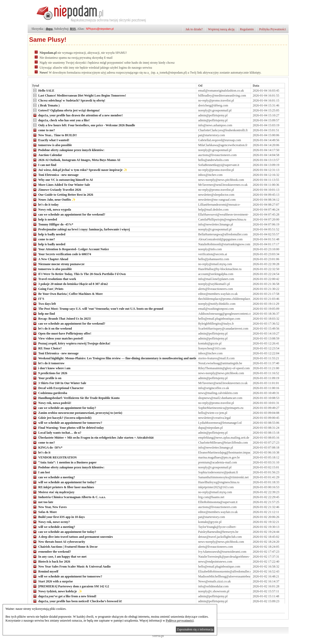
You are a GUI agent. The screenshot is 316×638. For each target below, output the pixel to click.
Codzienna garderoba (49, 393)
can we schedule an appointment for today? (64, 408)
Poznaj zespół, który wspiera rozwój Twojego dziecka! (71, 343)
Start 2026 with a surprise (52, 581)
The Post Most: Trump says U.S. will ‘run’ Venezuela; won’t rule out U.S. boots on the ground (97, 308)
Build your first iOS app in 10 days (58, 517)
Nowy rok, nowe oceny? (51, 522)
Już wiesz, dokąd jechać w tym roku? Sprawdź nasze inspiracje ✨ (79, 170)
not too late (42, 502)
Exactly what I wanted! (50, 140)
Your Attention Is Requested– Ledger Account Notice (70, 249)
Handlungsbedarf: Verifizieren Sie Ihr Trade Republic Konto (76, 398)
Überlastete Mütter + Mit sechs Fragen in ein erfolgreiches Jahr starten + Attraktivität (93, 437)
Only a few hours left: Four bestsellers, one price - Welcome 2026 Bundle (83, 125)
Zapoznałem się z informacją (195, 629)
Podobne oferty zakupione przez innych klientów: (68, 150)
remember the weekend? (51, 551)
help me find (43, 313)
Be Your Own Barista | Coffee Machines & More (67, 293)
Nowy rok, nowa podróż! (51, 403)
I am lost (41, 472)
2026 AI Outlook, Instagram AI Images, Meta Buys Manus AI (76, 160)
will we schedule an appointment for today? (64, 482)
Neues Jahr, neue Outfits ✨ (54, 199)
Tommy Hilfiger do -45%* (52, 224)
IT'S (38, 298)
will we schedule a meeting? (53, 526)
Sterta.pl (158, 636)
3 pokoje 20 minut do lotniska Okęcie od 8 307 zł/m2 (70, 284)
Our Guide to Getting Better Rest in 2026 (62, 194)
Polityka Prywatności (272, 29)
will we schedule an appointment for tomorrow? (67, 422)
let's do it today (45, 204)
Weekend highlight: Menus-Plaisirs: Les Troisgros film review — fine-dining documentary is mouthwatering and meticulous (118, 358)
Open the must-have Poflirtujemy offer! (61, 333)
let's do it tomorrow (48, 363)
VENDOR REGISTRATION (54, 457)
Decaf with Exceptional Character (58, 388)
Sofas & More (44, 512)
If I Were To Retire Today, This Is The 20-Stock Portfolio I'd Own (79, 274)
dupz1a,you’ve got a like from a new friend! (64, 596)
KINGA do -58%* (47, 447)
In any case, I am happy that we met (59, 556)
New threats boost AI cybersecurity (58, 541)
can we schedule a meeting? (53, 477)
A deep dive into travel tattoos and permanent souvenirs (72, 536)
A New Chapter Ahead (50, 259)
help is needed (44, 219)
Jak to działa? (194, 29)
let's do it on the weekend (52, 328)
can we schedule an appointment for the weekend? (68, 214)
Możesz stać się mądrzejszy (53, 492)
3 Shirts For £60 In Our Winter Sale (59, 383)
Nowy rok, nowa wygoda (51, 209)
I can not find (44, 165)
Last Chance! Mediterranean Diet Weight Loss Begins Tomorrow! (79, 95)
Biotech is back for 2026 (51, 561)
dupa (49, 29)
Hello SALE (43, 90)
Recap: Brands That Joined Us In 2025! (61, 318)
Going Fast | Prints (47, 289)
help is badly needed (48, 234)
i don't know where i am (51, 368)
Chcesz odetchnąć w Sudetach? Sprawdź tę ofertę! (68, 100)
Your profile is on (47, 378)
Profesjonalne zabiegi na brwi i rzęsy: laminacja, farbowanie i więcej (81, 229)
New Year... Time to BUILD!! (54, 135)
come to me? (43, 130)
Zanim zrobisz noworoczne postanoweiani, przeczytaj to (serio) (77, 412)
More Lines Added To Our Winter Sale (61, 184)
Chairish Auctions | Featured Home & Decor (65, 546)
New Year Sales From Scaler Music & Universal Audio (71, 566)
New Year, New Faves (49, 507)
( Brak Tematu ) (46, 105)
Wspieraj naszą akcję (221, 29)
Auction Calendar (47, 155)
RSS (73, 29)
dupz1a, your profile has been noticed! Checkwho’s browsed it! (77, 601)
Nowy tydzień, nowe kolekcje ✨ (57, 591)
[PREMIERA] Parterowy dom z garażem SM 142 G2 (70, 586)
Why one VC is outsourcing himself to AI (62, 179)
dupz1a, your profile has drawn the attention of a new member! (77, 115)
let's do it (41, 452)
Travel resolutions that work (54, 279)
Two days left (44, 303)
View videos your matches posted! (58, 338)
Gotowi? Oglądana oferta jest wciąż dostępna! (66, 110)
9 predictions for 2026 (49, 373)
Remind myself (45, 571)
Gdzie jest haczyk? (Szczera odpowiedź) (62, 417)
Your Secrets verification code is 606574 (61, 254)
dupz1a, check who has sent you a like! (61, 120)
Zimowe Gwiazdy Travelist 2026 (56, 189)
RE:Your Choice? (47, 348)
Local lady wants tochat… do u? (56, 432)
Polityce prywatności (179, 620)
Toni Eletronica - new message (55, 174)
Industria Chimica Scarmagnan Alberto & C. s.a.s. (69, 497)
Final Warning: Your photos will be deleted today (68, 427)
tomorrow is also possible (52, 145)
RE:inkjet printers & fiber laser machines (63, 487)
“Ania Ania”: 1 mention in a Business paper (64, 462)
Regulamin (247, 29)
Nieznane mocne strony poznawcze (58, 264)
